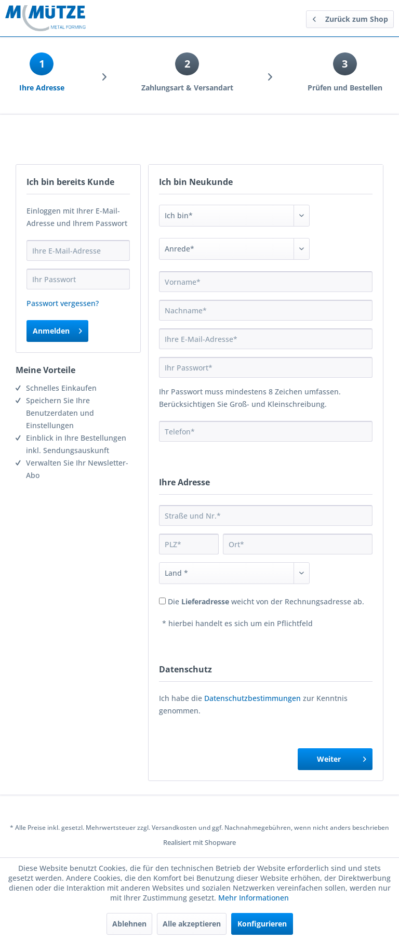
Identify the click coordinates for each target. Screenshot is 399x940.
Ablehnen (129, 924)
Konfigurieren (262, 924)
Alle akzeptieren (192, 924)
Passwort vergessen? (62, 303)
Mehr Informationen (253, 898)
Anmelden (57, 329)
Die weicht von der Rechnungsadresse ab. (266, 601)
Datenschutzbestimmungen (252, 698)
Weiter (341, 757)
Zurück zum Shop (350, 17)
